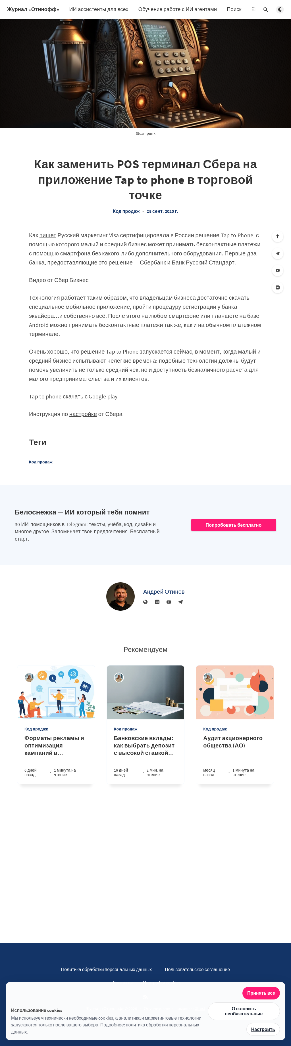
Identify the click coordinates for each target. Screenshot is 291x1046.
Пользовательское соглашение (197, 969)
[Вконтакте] (277, 287)
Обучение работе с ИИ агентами (177, 9)
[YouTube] (277, 270)
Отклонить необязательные (244, 1011)
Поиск (234, 9)
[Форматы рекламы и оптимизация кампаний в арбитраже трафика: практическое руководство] (56, 759)
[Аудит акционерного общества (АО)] (235, 759)
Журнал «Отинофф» (33, 9)
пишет (48, 235)
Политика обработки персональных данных (106, 969)
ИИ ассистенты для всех (98, 9)
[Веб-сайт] (145, 602)
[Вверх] (277, 236)
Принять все (261, 993)
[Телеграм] (277, 253)
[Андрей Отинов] (120, 596)
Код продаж (126, 211)
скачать (73, 396)
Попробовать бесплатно (233, 525)
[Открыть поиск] (265, 9)
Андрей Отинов (164, 591)
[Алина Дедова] (29, 677)
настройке (83, 413)
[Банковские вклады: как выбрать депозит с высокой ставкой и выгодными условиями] (145, 759)
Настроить (263, 1029)
